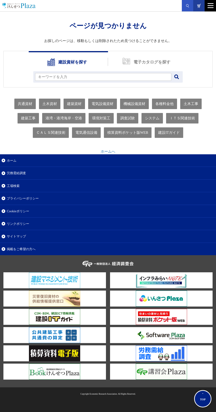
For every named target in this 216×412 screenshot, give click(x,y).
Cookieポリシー (18, 211)
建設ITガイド (169, 132)
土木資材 (49, 104)
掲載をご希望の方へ (21, 249)
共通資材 (25, 104)
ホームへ (108, 151)
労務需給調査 (16, 173)
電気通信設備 (86, 132)
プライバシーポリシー (23, 198)
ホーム (11, 160)
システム (152, 118)
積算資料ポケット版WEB (127, 132)
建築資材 (74, 104)
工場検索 (13, 186)
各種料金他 (164, 104)
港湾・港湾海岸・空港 (64, 118)
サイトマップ (16, 236)
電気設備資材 (102, 104)
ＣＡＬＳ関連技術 (50, 132)
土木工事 (191, 104)
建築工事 (28, 118)
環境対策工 (101, 118)
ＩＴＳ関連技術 (182, 118)
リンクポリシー (18, 224)
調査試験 (127, 118)
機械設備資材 (134, 104)
